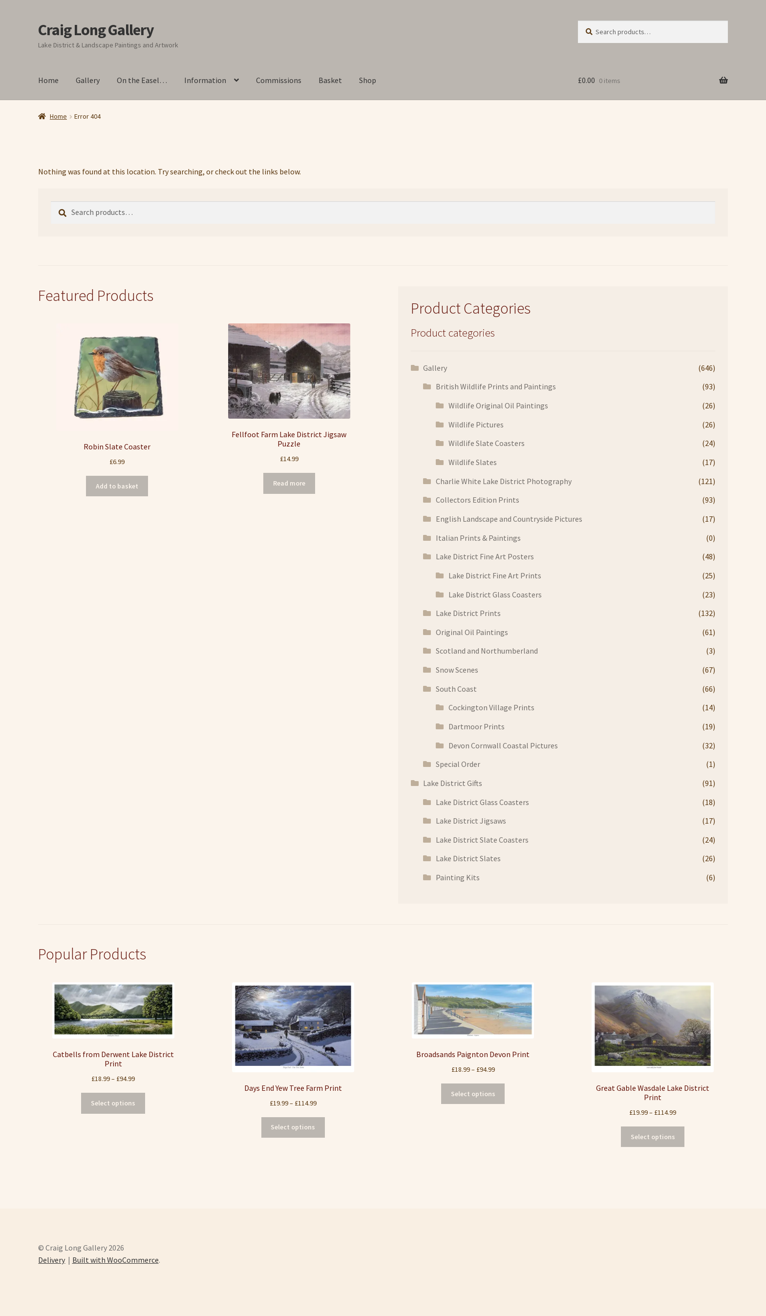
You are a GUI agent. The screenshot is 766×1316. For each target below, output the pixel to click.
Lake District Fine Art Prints (494, 575)
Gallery (88, 80)
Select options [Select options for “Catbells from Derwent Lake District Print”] (113, 1103)
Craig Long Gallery (96, 30)
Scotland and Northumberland (487, 651)
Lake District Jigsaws (471, 821)
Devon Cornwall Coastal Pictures (503, 745)
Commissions (278, 80)
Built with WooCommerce (115, 1260)
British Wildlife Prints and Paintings (496, 386)
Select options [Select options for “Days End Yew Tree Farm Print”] (293, 1127)
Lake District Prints (468, 613)
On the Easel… (142, 80)
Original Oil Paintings (472, 632)
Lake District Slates (468, 858)
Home (48, 80)
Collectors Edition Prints (477, 500)
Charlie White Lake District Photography (504, 481)
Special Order (458, 764)
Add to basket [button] (117, 486)
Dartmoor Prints (476, 726)
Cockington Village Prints (491, 707)
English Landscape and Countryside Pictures (509, 519)
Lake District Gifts (452, 783)
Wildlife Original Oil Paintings (498, 405)
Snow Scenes (457, 670)
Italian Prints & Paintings (478, 538)
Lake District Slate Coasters (482, 840)
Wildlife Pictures (476, 424)
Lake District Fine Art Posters (485, 556)
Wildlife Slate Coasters (486, 443)
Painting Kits (458, 877)
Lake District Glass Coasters (495, 594)
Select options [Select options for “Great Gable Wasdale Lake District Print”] (653, 1136)
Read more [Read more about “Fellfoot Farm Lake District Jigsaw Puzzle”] (289, 483)
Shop (367, 80)
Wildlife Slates (472, 462)
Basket (330, 80)
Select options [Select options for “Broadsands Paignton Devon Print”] (473, 1093)
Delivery (51, 1260)
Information (205, 80)
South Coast (456, 689)
